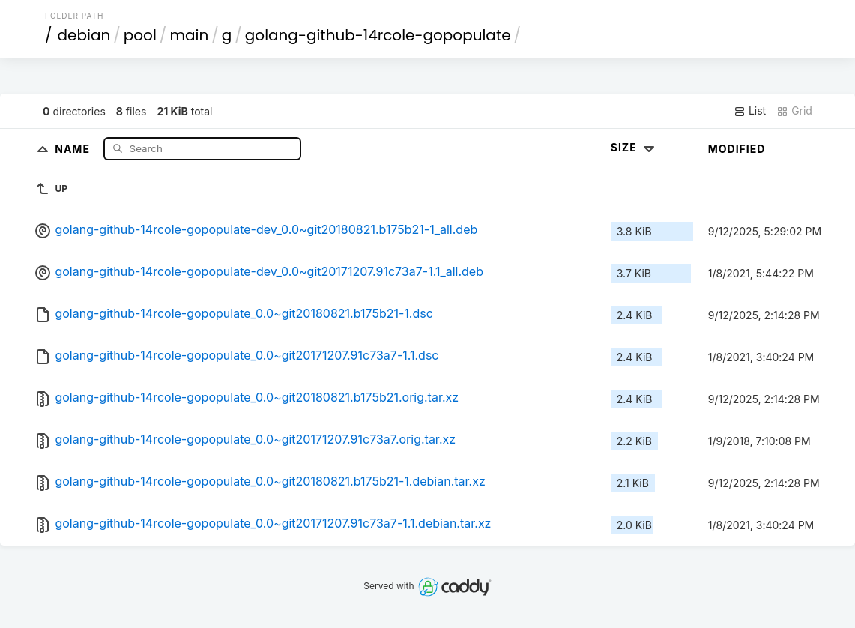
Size (634, 147)
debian (84, 35)
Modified (737, 148)
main (188, 35)
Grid (794, 111)
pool (140, 35)
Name (74, 148)
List (750, 111)
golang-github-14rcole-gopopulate (378, 35)
